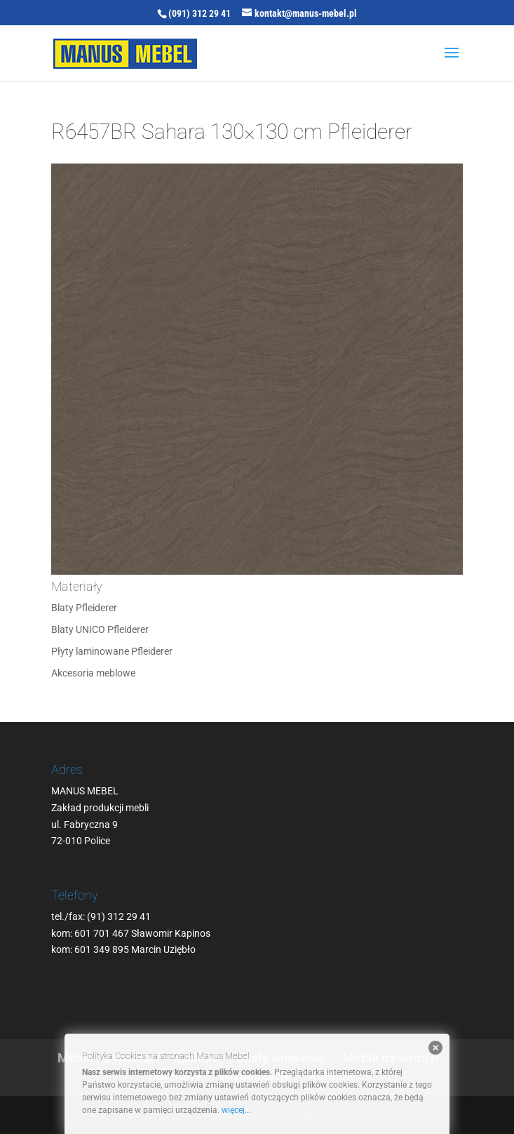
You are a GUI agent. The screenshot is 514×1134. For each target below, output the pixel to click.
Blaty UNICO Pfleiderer (100, 629)
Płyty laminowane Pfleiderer (112, 651)
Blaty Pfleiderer (84, 607)
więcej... (236, 1110)
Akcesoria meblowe (93, 673)
